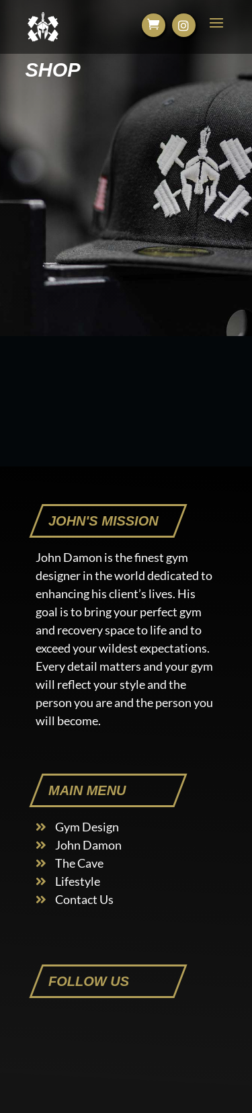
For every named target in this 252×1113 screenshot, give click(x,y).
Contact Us (84, 899)
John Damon (88, 844)
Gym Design (87, 826)
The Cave (79, 863)
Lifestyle (77, 881)
